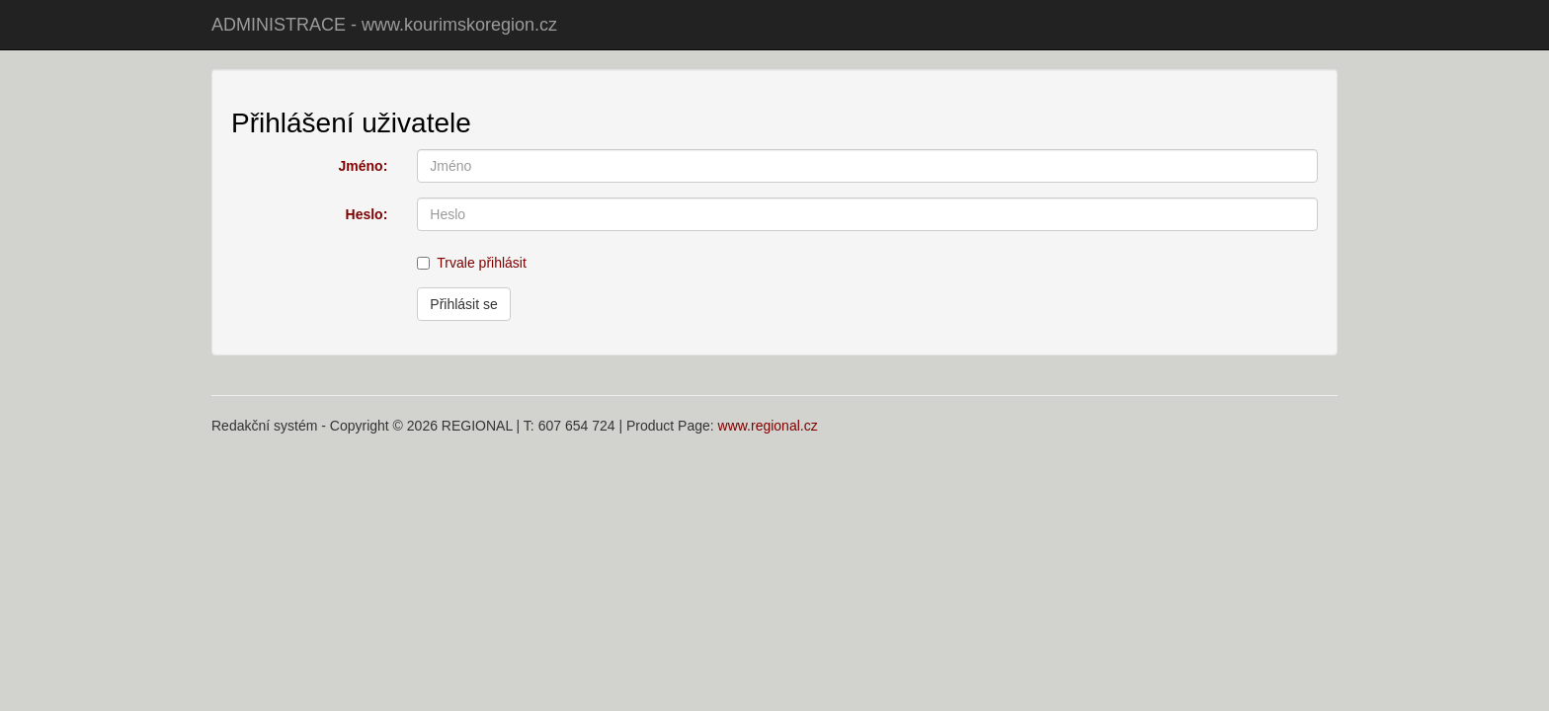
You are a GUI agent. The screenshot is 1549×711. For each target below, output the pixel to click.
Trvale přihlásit (472, 263)
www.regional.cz (768, 426)
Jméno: (363, 166)
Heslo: (367, 214)
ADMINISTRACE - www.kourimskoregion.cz (384, 25)
